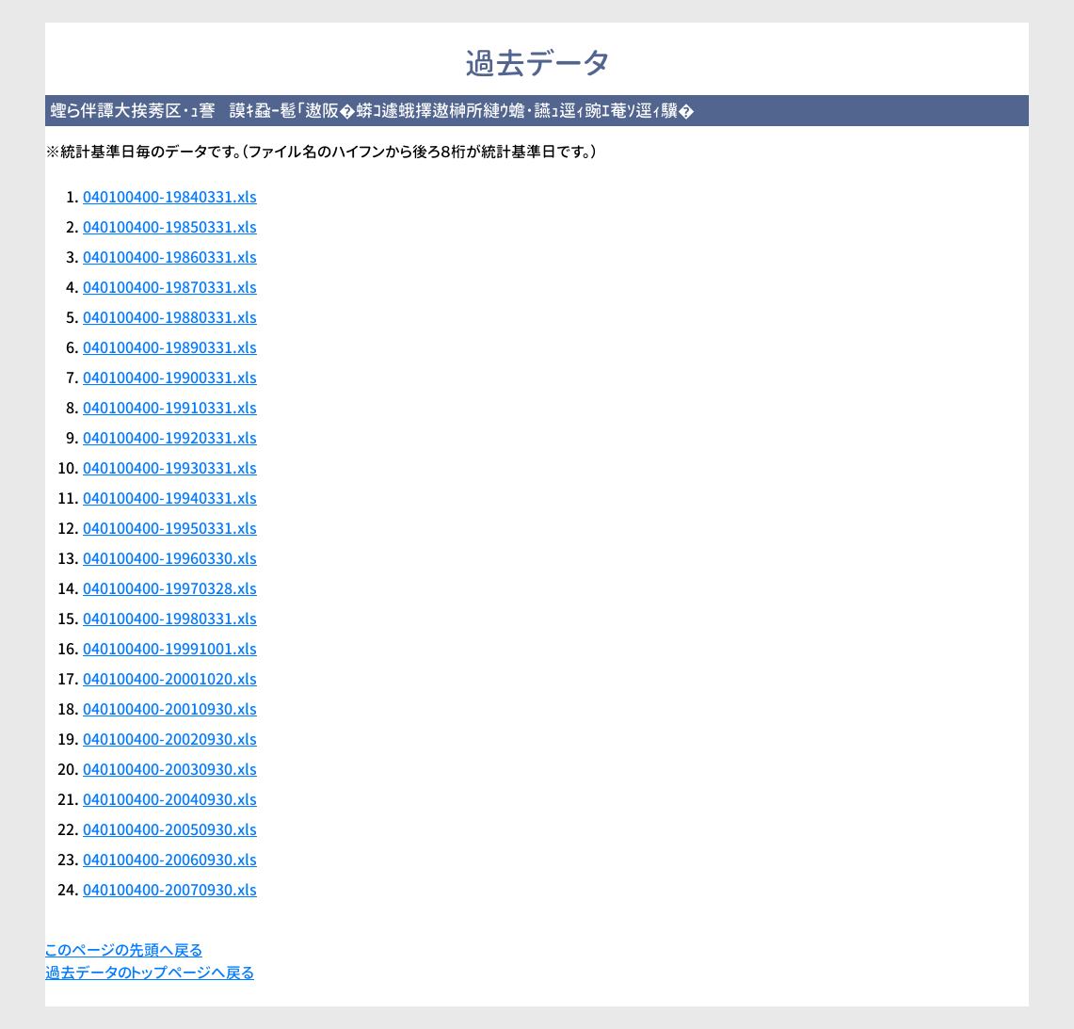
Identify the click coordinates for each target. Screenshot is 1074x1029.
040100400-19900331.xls (170, 377)
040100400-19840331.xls (170, 196)
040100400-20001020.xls (170, 678)
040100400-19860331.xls (170, 257)
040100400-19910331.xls (170, 407)
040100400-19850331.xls (170, 227)
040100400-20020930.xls (170, 739)
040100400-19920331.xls (170, 437)
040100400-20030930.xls (170, 769)
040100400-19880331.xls (170, 317)
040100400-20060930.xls (170, 859)
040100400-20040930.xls (170, 799)
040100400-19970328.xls (170, 588)
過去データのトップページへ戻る (149, 972)
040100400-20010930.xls (170, 709)
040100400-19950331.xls (170, 528)
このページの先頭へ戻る (123, 950)
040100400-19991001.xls (170, 648)
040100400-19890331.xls (170, 347)
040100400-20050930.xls (170, 829)
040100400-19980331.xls (170, 618)
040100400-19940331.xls (170, 498)
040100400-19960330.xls (170, 558)
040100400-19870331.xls (170, 287)
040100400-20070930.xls (170, 889)
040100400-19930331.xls (170, 468)
